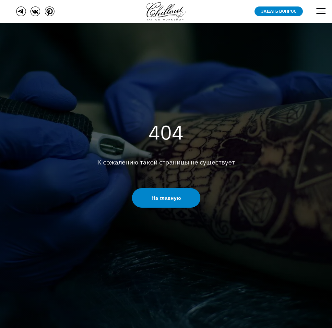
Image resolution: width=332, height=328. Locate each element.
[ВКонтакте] (35, 14)
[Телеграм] (21, 14)
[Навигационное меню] (321, 11)
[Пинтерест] (49, 14)
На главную (166, 198)
